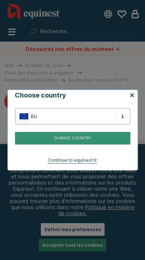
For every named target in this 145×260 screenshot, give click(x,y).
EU (34, 116)
